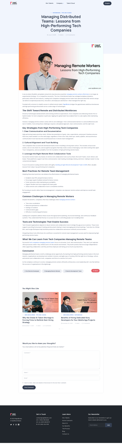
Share (94, 272)
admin (60, 35)
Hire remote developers (33, 272)
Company (59, 3)
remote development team (75, 272)
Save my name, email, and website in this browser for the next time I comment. (46, 383)
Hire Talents (49, 3)
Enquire (107, 3)
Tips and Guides (66, 12)
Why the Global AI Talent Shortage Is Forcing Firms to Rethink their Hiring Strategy (39, 321)
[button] (59, 330)
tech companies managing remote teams (43, 243)
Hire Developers (31, 316)
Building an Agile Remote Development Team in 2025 (72, 166)
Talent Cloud (71, 3)
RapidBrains (56, 12)
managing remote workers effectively (79, 95)
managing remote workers (68, 200)
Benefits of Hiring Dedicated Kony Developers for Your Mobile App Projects (79, 319)
